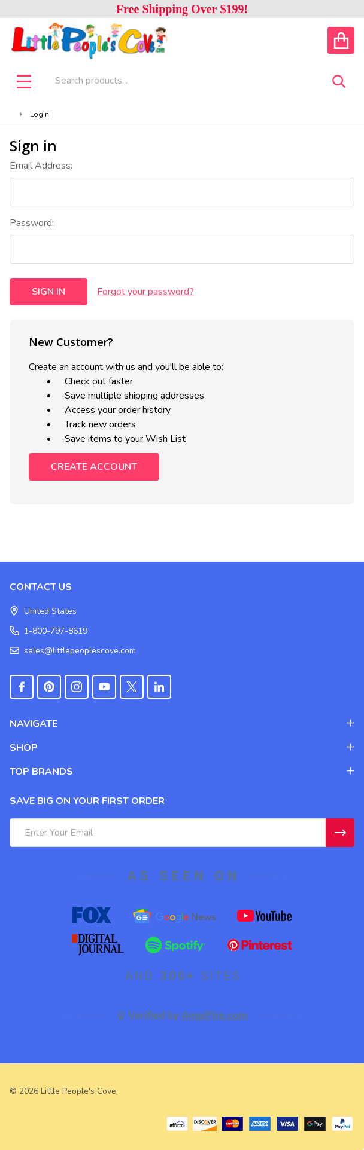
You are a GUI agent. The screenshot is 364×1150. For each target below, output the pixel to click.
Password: (32, 223)
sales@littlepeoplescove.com (73, 650)
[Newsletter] (340, 832)
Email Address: (41, 165)
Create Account (94, 466)
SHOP (182, 747)
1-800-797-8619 (48, 631)
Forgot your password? (145, 291)
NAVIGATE (182, 723)
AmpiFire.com (214, 1015)
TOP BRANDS (182, 771)
